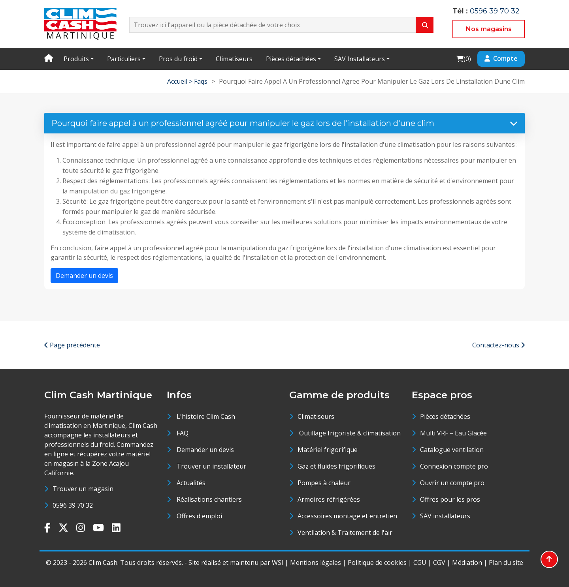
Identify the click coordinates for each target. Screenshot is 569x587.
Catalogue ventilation (452, 449)
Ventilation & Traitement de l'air (345, 532)
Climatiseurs (234, 58)
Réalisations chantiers (209, 499)
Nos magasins (489, 29)
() (463, 58)
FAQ (182, 433)
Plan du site (506, 562)
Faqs (200, 81)
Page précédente (72, 345)
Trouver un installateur (211, 466)
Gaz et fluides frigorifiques (336, 466)
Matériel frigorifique (328, 449)
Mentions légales (315, 562)
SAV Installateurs (359, 58)
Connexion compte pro (454, 466)
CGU (419, 562)
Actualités (191, 482)
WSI (277, 562)
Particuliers (124, 58)
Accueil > (180, 81)
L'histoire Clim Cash (206, 416)
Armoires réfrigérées (329, 499)
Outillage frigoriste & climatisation (349, 433)
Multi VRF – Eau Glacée (453, 433)
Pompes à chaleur (324, 482)
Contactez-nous (498, 345)
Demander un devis (84, 275)
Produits (76, 58)
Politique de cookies (377, 562)
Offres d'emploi (199, 516)
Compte (501, 58)
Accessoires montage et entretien (347, 516)
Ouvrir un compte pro (452, 482)
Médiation (467, 562)
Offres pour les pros (450, 499)
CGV (439, 562)
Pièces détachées (291, 58)
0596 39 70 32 (495, 11)
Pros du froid (178, 58)
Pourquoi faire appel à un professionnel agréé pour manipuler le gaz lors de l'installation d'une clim (284, 123)
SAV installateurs (445, 516)
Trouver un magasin (83, 488)
